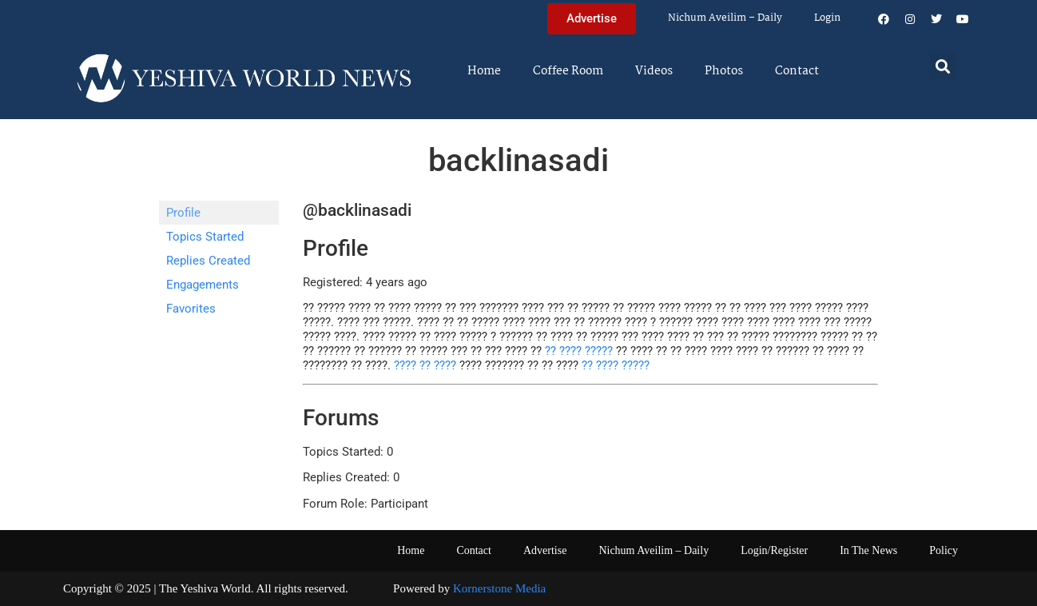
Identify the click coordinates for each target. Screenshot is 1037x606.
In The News (868, 550)
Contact (797, 71)
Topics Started (205, 236)
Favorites (191, 308)
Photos (724, 71)
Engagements (202, 284)
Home (484, 71)
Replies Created (208, 260)
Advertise (544, 550)
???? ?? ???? (425, 365)
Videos (654, 71)
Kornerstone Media (499, 588)
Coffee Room (568, 71)
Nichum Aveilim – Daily (725, 18)
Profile (183, 212)
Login (827, 18)
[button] (943, 66)
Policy (943, 550)
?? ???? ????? (579, 351)
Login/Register (774, 550)
